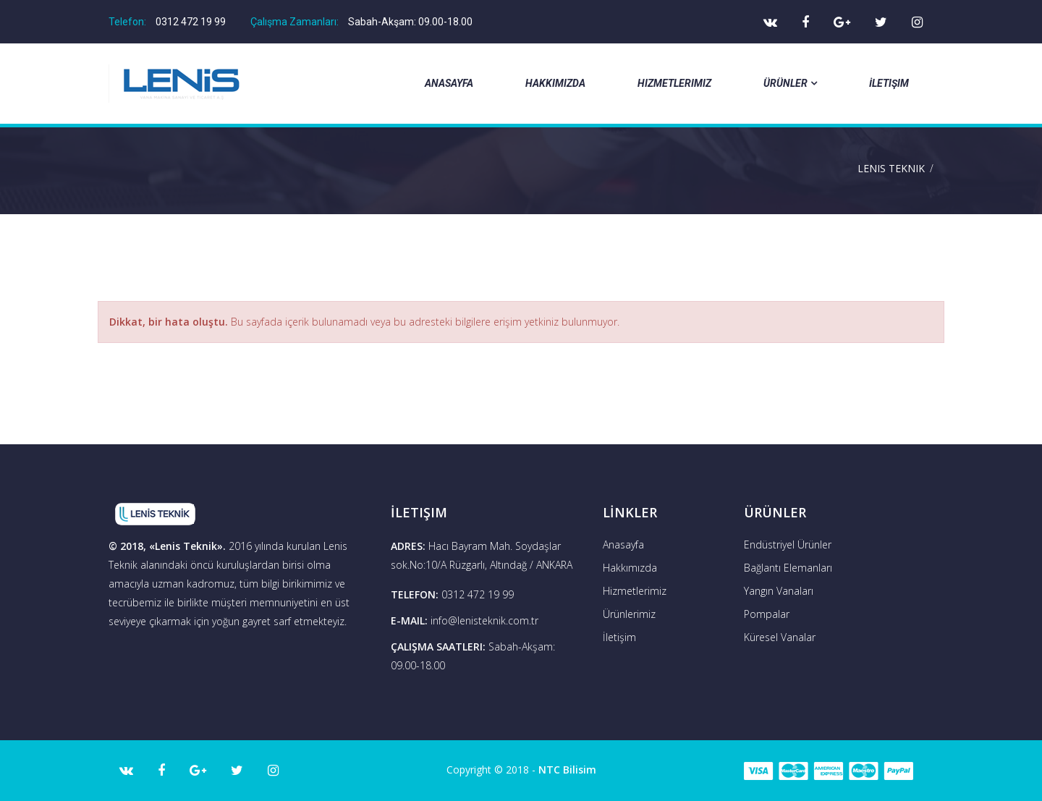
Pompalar (766, 614)
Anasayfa (449, 83)
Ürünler (790, 83)
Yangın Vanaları (778, 591)
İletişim (889, 83)
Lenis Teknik (891, 168)
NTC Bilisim (567, 769)
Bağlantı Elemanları (788, 568)
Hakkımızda (555, 83)
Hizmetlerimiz (674, 83)
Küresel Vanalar (780, 637)
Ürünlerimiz (629, 614)
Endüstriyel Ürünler (787, 544)
